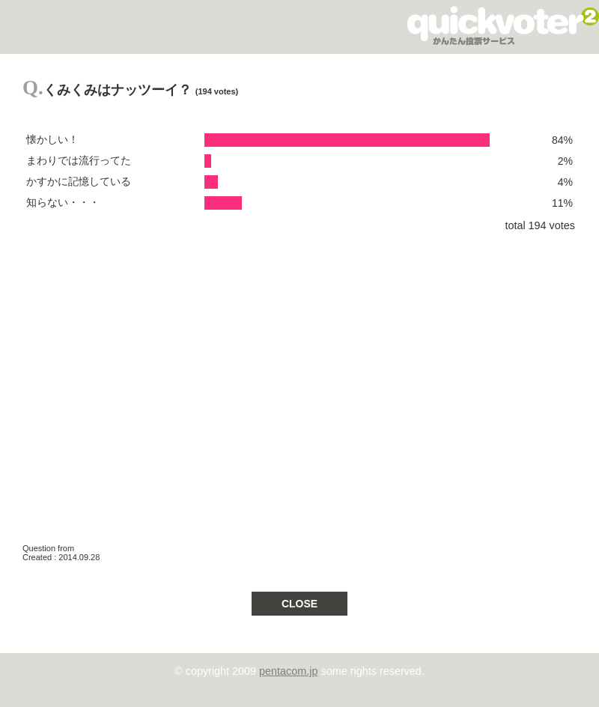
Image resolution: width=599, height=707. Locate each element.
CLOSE (299, 604)
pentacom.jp (288, 671)
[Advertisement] (140, 380)
